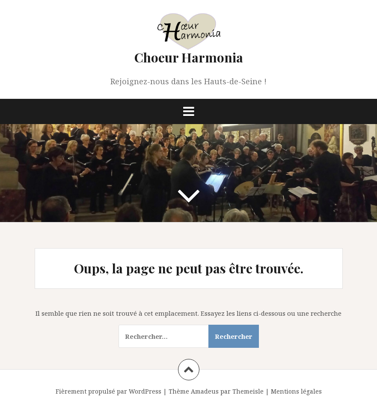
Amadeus (205, 391)
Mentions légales (296, 391)
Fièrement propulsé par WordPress (108, 391)
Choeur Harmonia (188, 57)
